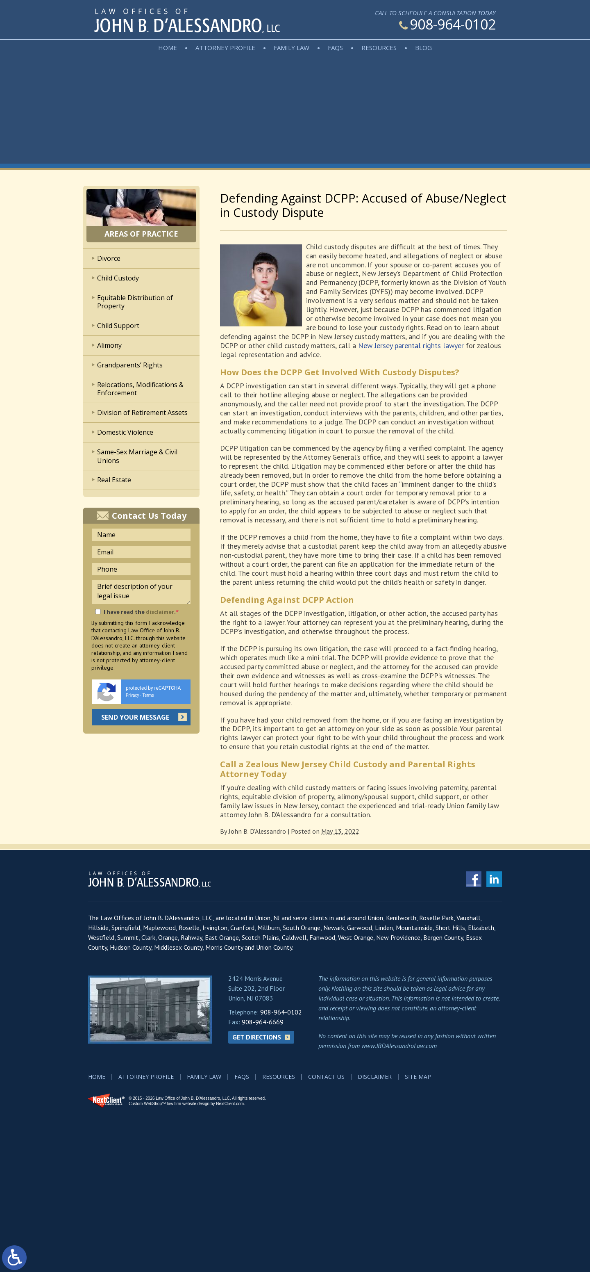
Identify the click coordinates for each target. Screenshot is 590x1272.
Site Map (418, 1077)
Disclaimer (375, 1077)
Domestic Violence (125, 432)
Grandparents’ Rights (130, 364)
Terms (148, 695)
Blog (423, 47)
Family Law (291, 47)
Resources (379, 47)
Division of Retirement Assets (142, 412)
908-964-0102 (447, 24)
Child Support (118, 325)
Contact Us (326, 1077)
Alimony (109, 345)
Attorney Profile (225, 47)
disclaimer (160, 611)
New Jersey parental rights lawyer (411, 345)
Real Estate (114, 479)
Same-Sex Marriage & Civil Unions (137, 456)
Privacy (132, 695)
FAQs (335, 47)
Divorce (108, 258)
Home (167, 47)
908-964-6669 (263, 1022)
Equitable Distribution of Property (135, 302)
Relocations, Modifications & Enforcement (140, 389)
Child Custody (118, 278)
